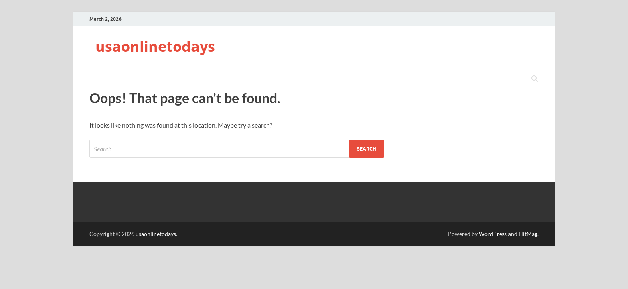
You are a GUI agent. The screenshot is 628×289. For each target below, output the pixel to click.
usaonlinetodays (155, 46)
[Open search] (535, 79)
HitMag (528, 233)
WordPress (493, 233)
